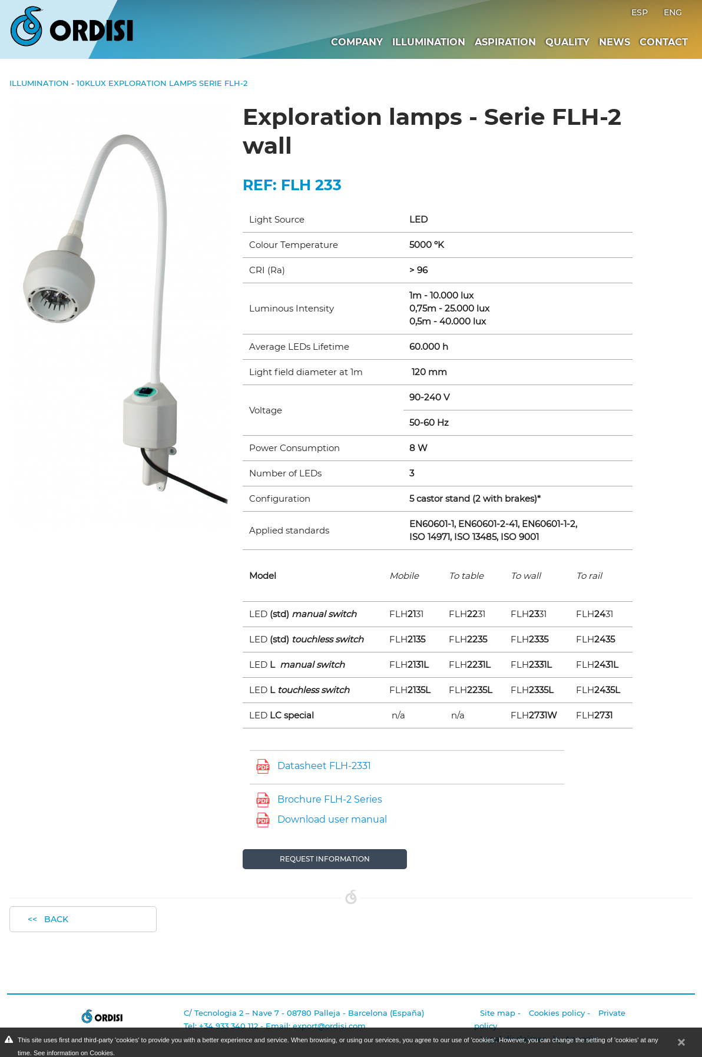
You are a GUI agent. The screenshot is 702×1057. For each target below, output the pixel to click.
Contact (664, 42)
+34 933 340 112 (228, 1026)
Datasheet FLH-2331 (324, 765)
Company (357, 42)
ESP (640, 12)
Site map (497, 1013)
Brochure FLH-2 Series (329, 799)
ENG (673, 12)
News (614, 42)
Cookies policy (557, 1013)
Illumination (428, 42)
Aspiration (505, 42)
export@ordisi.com (329, 1026)
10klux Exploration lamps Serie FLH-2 (162, 83)
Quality (567, 42)
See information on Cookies (73, 1052)
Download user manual (332, 819)
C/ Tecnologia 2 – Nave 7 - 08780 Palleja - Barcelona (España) (304, 1013)
